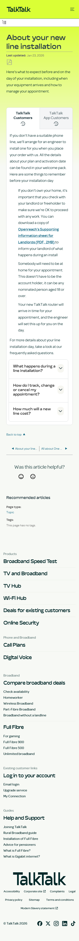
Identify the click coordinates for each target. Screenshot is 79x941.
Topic (10, 512)
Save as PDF (9, 62)
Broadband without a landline (24, 715)
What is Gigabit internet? (21, 856)
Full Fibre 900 (13, 742)
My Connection (14, 796)
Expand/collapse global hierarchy (4, 22)
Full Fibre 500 (13, 748)
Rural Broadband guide (20, 833)
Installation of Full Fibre (20, 838)
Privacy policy (13, 900)
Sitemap (34, 900)
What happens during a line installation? (34, 368)
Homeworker (13, 697)
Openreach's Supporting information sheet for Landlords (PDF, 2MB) (38, 235)
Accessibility (12, 891)
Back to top (14, 434)
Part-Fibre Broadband (19, 709)
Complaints (57, 891)
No (33, 482)
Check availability (16, 691)
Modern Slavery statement (38, 908)
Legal (72, 891)
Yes (21, 482)
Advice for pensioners (19, 844)
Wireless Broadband (18, 703)
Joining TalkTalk (15, 827)
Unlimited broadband (19, 754)
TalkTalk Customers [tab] (22, 118)
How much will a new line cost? (32, 411)
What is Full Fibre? (17, 850)
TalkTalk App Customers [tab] (56, 118)
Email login (11, 784)
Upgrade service (15, 790)
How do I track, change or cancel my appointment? (34, 390)
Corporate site (33, 891)
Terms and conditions (60, 900)
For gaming (11, 736)
